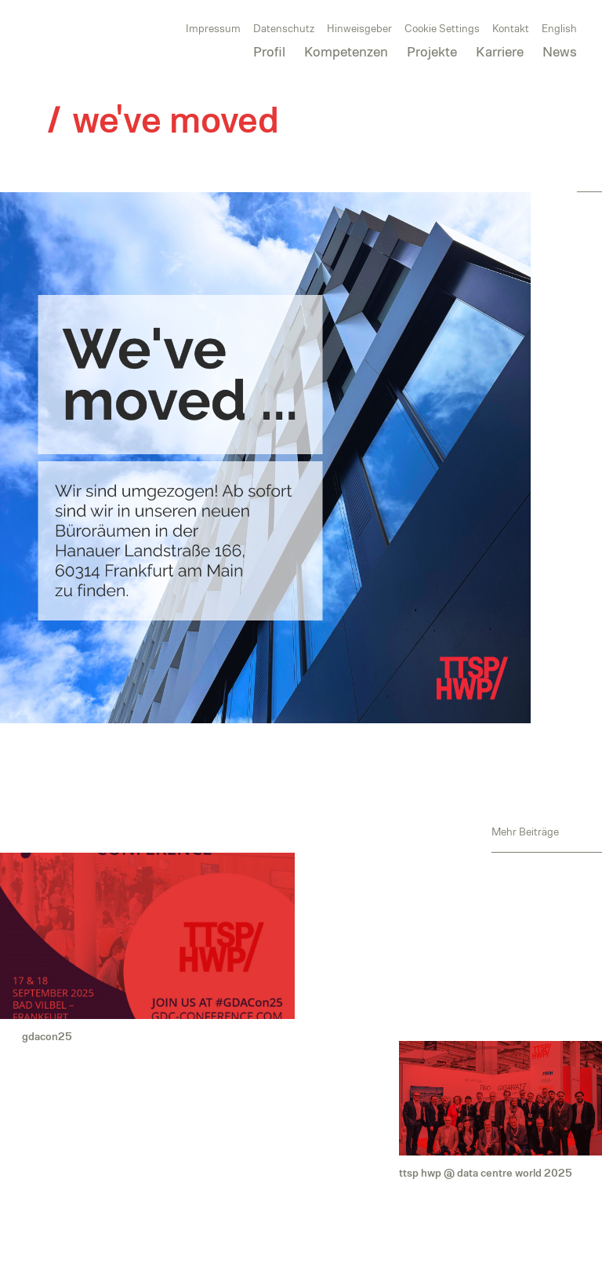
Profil (269, 51)
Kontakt (510, 28)
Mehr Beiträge (525, 831)
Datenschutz (283, 28)
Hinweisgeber (359, 28)
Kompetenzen (346, 51)
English (559, 28)
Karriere (500, 51)
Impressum (213, 28)
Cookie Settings (442, 28)
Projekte (432, 51)
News (559, 51)
